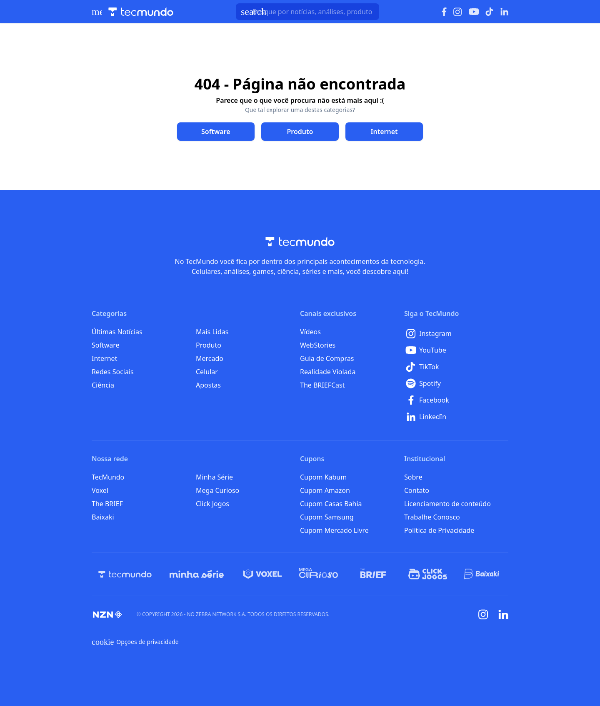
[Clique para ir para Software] (216, 131)
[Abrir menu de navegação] (97, 12)
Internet (104, 358)
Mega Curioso (217, 490)
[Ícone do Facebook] (444, 11)
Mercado (209, 358)
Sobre (413, 477)
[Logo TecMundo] (140, 12)
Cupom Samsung (327, 517)
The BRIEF (107, 503)
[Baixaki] (482, 574)
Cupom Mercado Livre (334, 530)
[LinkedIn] (456, 416)
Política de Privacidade (439, 530)
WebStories (317, 345)
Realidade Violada (327, 371)
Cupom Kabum (323, 477)
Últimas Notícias (117, 331)
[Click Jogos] (427, 574)
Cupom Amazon (325, 490)
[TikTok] (456, 366)
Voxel (100, 490)
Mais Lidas (212, 331)
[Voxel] (262, 574)
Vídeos (310, 331)
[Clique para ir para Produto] (300, 131)
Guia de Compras (327, 358)
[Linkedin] (503, 614)
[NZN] (107, 614)
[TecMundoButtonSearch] (307, 11)
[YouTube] (456, 350)
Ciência (103, 385)
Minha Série (214, 477)
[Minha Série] (197, 574)
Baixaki (103, 517)
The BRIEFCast (322, 385)
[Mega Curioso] (318, 574)
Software (106, 345)
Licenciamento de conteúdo (447, 503)
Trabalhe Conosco (432, 517)
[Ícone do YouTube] (474, 11)
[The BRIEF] (373, 574)
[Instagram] (456, 333)
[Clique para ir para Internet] (384, 131)
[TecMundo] (125, 574)
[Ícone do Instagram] (457, 11)
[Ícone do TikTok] (489, 11)
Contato (416, 490)
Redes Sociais (113, 371)
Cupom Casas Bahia (331, 503)
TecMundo (108, 477)
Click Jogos (212, 503)
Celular (207, 371)
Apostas (208, 385)
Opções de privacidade (135, 642)
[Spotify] (456, 383)
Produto (208, 345)
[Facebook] (456, 400)
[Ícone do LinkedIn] (504, 11)
